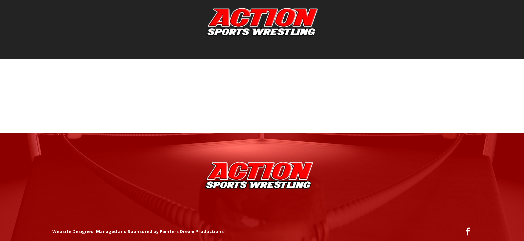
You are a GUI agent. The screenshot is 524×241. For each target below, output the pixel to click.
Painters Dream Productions (192, 231)
